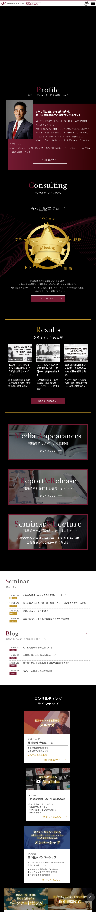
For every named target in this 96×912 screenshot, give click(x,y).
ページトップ (91, 897)
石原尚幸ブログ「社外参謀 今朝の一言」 (26, 635)
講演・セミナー (17, 583)
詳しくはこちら (47, 299)
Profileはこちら (49, 159)
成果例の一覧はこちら (47, 400)
